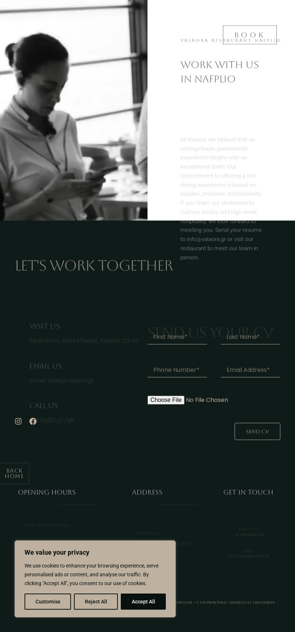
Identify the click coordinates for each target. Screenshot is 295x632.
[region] (95, 578)
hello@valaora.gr (71, 386)
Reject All (96, 602)
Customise (48, 602)
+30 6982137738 (51, 425)
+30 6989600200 (248, 538)
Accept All (143, 602)
